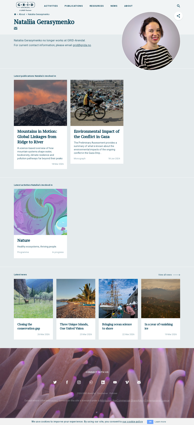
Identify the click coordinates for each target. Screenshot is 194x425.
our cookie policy (132, 421)
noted (54, 400)
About (128, 6)
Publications (74, 6)
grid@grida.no (82, 45)
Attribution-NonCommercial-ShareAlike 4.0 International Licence (134, 400)
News (114, 6)
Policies (113, 393)
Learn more (160, 421)
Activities (51, 6)
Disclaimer (102, 393)
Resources (97, 6)
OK (150, 422)
